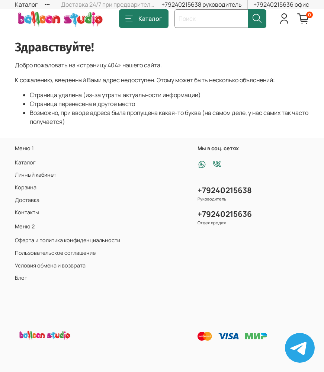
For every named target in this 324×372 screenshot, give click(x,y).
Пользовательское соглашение (55, 252)
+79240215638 (225, 190)
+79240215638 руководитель (201, 4)
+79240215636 (225, 214)
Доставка (27, 199)
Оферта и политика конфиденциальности (67, 240)
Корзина (25, 187)
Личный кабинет (35, 174)
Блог (21, 277)
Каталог (26, 4)
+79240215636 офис (281, 4)
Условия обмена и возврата (50, 265)
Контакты (27, 212)
